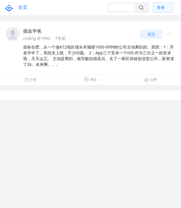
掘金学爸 (32, 31)
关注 (151, 34)
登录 (161, 7)
